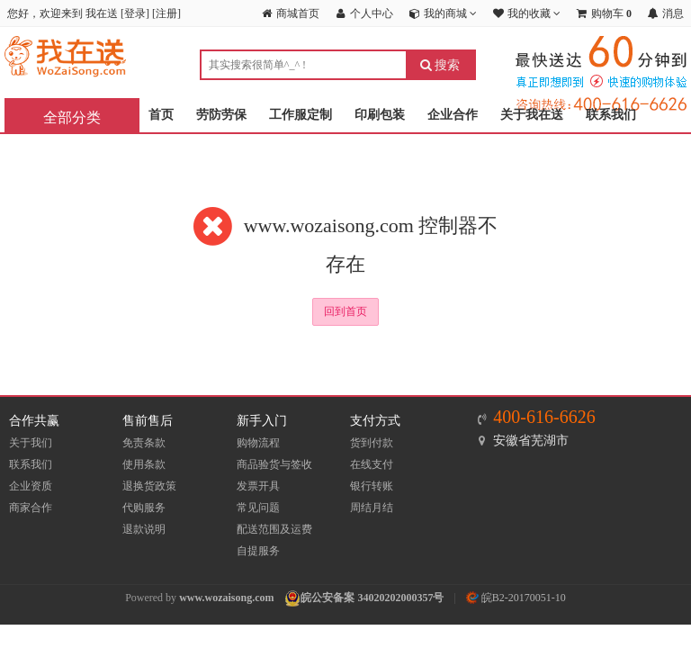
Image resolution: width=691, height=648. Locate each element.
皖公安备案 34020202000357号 (372, 597)
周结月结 (371, 507)
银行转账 (371, 486)
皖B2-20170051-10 (516, 597)
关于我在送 (531, 115)
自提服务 (258, 550)
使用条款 (144, 464)
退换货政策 (149, 486)
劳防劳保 (221, 115)
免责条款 (144, 442)
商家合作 (30, 507)
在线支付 (371, 464)
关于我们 (30, 442)
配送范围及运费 (274, 529)
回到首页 (345, 311)
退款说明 (144, 529)
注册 (166, 13)
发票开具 (258, 486)
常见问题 (258, 507)
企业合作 (452, 115)
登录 (135, 13)
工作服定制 (300, 115)
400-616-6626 (544, 417)
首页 (161, 115)
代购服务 (144, 507)
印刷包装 (379, 115)
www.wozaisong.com (226, 597)
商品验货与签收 (274, 464)
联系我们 (611, 115)
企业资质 (30, 486)
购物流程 (258, 442)
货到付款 (371, 442)
